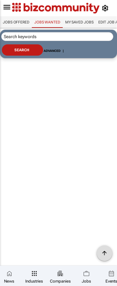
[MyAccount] (106, 8)
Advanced (52, 51)
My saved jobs (79, 22)
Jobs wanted (47, 22)
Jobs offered (16, 22)
